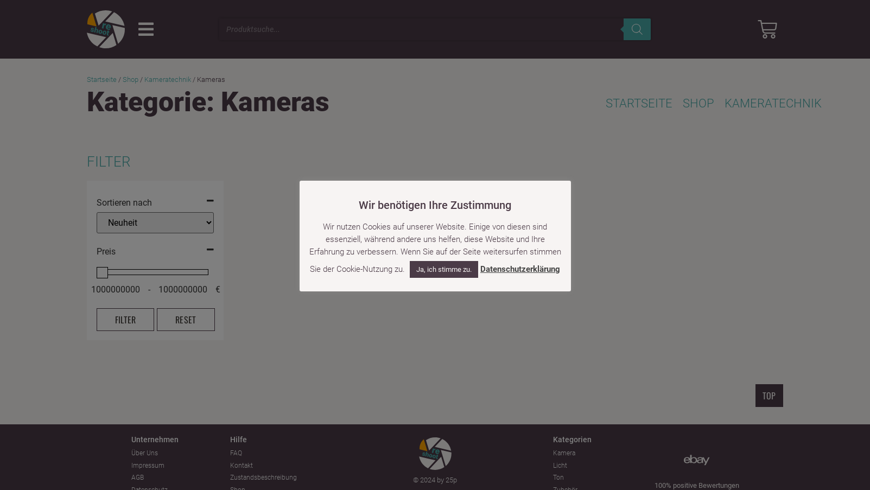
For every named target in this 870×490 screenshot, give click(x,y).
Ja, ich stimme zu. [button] (444, 269)
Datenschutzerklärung (520, 269)
